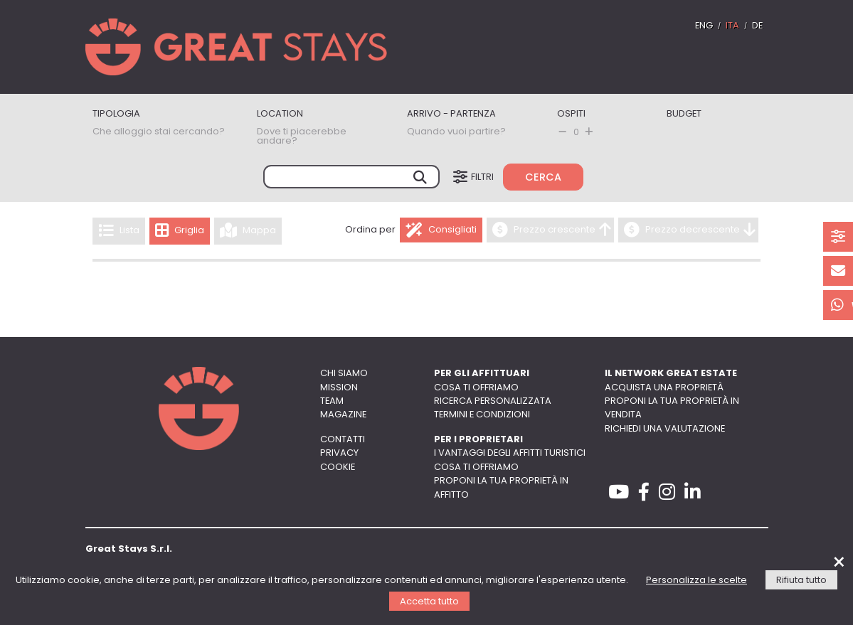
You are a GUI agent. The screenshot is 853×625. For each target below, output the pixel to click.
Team (332, 401)
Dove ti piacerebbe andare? (301, 136)
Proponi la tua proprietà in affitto (501, 487)
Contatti (342, 439)
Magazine (343, 415)
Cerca (543, 178)
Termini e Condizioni (482, 415)
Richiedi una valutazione (665, 429)
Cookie (337, 467)
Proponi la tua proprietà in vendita (672, 408)
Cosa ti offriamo (476, 387)
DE (757, 26)
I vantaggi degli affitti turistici (510, 453)
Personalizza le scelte (696, 580)
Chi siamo (344, 373)
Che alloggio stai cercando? (158, 132)
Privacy (339, 453)
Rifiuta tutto (801, 580)
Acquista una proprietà (664, 387)
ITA (732, 26)
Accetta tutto (429, 602)
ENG (704, 26)
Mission (339, 387)
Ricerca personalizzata (492, 401)
